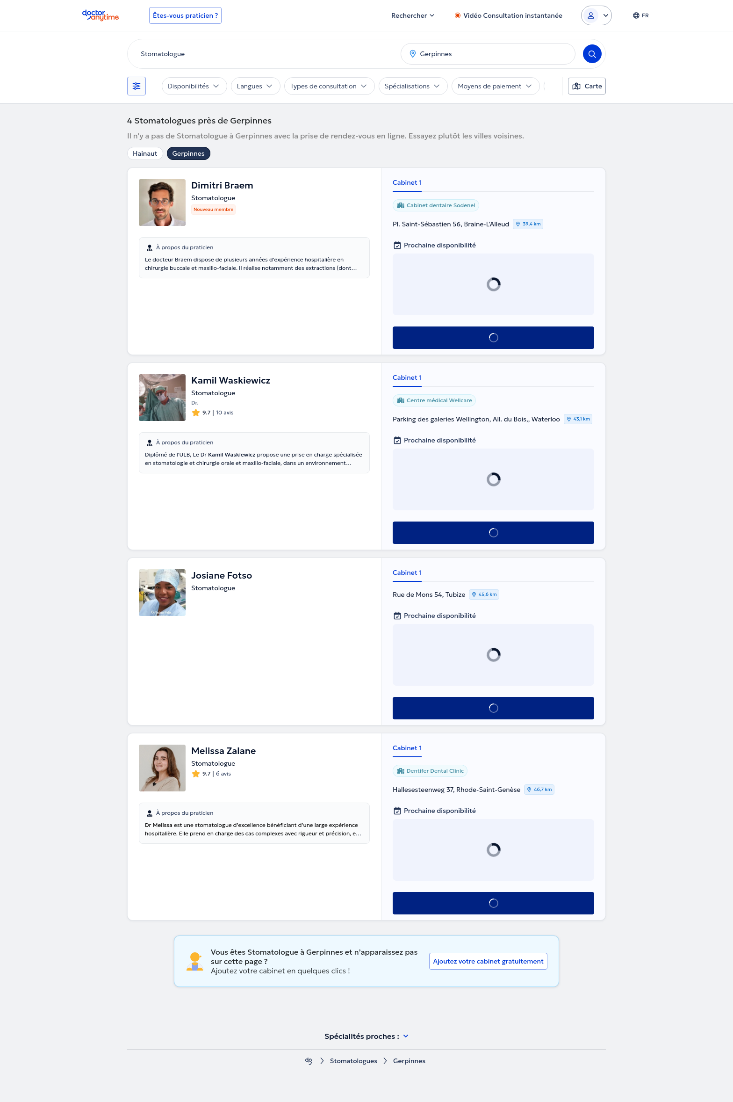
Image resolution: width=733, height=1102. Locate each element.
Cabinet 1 (407, 182)
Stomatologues (353, 1061)
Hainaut (145, 153)
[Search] (592, 53)
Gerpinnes (188, 153)
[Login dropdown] (596, 15)
